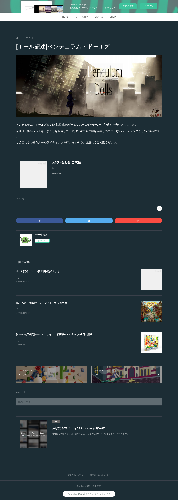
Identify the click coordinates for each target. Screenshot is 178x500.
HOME (65, 17)
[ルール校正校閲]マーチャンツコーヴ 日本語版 (41, 302)
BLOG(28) (20, 199)
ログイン (148, 6)
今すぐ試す (128, 6)
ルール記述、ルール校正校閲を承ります (38, 271)
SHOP (113, 17)
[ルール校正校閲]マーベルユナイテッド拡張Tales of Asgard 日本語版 (54, 334)
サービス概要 (81, 17)
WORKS (99, 17)
